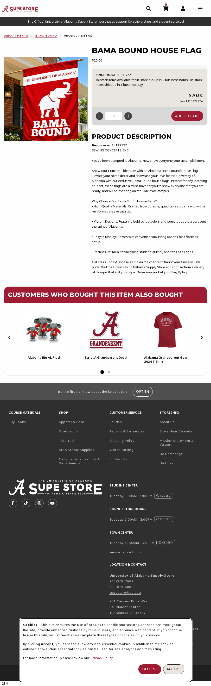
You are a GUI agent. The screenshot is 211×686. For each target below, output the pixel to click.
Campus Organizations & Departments (82, 461)
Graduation (68, 431)
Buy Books (17, 422)
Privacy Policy (102, 658)
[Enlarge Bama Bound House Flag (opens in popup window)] (46, 99)
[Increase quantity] (128, 116)
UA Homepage (183, 453)
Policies (115, 422)
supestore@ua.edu (125, 592)
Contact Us (118, 459)
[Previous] (9, 337)
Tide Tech (67, 440)
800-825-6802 (121, 587)
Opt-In (142, 391)
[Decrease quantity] (99, 116)
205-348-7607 (121, 581)
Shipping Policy (121, 440)
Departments (16, 35)
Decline (150, 669)
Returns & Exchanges (127, 431)
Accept (173, 669)
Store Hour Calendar (183, 431)
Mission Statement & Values (177, 442)
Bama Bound (46, 35)
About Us (167, 422)
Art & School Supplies (76, 450)
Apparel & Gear (71, 422)
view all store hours (125, 552)
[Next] (201, 337)
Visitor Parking (121, 450)
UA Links (167, 463)
